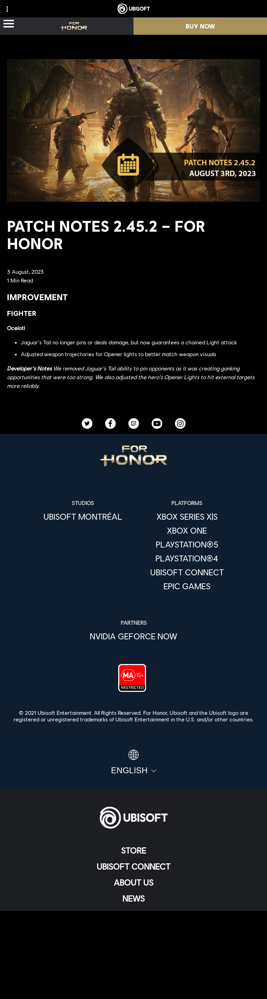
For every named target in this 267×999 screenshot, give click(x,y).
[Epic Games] (187, 586)
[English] (133, 762)
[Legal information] (133, 975)
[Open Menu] (8, 24)
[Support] (133, 914)
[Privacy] (133, 952)
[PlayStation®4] (187, 558)
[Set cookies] (133, 986)
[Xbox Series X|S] (187, 516)
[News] (133, 898)
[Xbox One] (187, 530)
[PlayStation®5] (187, 544)
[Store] (133, 850)
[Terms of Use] (133, 963)
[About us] (133, 882)
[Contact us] (133, 940)
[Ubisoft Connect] (133, 866)
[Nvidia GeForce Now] (133, 636)
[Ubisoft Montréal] (82, 516)
